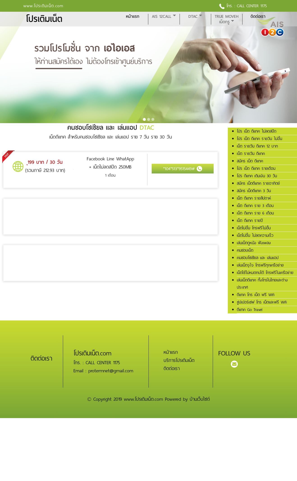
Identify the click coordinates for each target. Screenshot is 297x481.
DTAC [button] (193, 16)
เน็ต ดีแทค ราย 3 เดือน (255, 205)
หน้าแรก (132, 16)
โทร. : (228, 5)
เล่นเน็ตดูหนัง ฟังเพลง (254, 242)
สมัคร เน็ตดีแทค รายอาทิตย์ (258, 183)
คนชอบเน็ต (245, 250)
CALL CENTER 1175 (252, 5)
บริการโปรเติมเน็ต (179, 360)
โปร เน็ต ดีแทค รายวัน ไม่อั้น (259, 138)
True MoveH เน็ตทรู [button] (226, 19)
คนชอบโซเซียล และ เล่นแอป (258, 257)
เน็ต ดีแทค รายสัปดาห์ (254, 198)
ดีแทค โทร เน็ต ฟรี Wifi (255, 294)
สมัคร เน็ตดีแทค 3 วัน (254, 190)
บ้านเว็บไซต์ (200, 399)
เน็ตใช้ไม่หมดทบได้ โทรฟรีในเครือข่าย (265, 272)
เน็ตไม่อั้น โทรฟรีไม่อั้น (254, 228)
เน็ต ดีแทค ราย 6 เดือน (255, 213)
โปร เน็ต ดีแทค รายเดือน (256, 168)
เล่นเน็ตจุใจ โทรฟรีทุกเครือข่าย (260, 265)
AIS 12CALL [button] (161, 16)
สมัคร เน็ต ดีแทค (250, 161)
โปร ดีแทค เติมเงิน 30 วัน (257, 176)
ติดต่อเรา (258, 16)
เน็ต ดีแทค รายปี (250, 220)
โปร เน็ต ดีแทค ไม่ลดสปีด (256, 131)
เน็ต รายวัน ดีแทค (251, 153)
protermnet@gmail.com (110, 371)
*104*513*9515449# (182, 166)
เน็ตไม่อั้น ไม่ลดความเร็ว (255, 235)
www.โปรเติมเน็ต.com (43, 5)
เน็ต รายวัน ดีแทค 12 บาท (257, 146)
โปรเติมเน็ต (44, 19)
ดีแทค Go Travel (249, 309)
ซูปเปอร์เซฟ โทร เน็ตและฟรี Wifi (262, 302)
